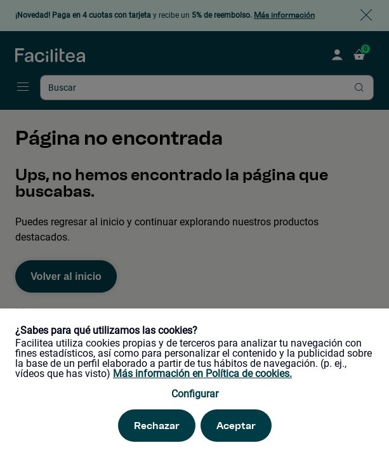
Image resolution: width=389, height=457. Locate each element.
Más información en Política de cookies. (202, 374)
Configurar (194, 394)
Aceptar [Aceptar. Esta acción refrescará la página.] (236, 426)
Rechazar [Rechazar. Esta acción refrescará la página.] (157, 426)
